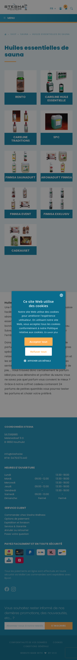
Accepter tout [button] (39, 341)
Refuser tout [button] (38, 351)
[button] (38, 360)
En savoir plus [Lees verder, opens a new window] (51, 332)
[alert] (38, 330)
